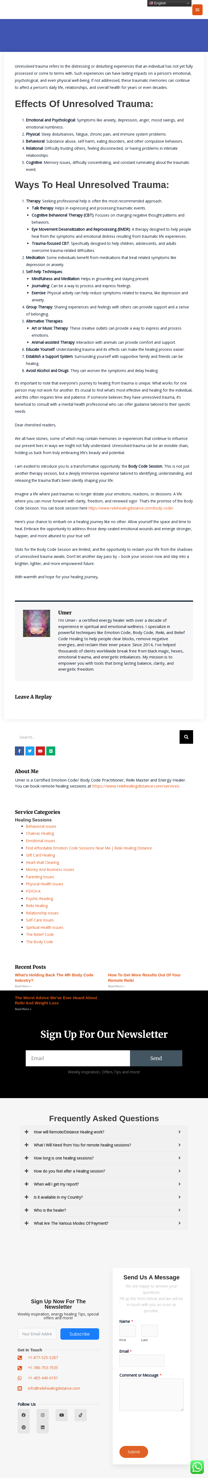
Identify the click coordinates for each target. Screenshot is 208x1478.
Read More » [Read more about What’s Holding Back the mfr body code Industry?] (23, 986)
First (122, 1340)
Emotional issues (40, 840)
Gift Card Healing (40, 855)
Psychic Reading (39, 898)
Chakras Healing (40, 833)
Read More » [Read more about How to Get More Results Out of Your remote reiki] (116, 986)
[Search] (186, 737)
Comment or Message (140, 1375)
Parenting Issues (40, 876)
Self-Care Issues (40, 920)
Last (144, 1340)
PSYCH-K (33, 891)
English (157, 3)
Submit (134, 1451)
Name (126, 1321)
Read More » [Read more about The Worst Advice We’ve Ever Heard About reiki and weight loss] (23, 1009)
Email (125, 1351)
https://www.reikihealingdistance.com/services (135, 786)
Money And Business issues (50, 869)
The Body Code (39, 941)
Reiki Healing (37, 905)
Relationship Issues (42, 912)
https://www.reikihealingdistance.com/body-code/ (131, 508)
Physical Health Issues (44, 883)
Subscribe (80, 1334)
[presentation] (160, 1427)
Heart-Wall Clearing (42, 862)
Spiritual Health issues (44, 927)
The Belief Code (40, 934)
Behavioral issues (41, 826)
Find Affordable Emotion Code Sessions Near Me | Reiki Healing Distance (89, 848)
